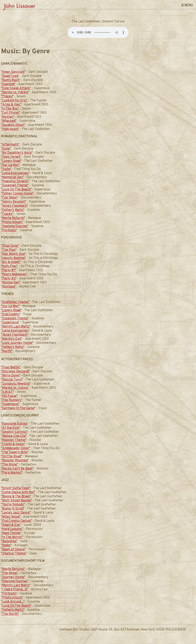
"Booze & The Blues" (16, 496)
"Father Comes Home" (17, 194)
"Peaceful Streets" (15, 181)
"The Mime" (9, 465)
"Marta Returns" (13, 218)
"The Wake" (9, 198)
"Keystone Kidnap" (14, 424)
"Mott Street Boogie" (16, 501)
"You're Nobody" (13, 505)
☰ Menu (187, 5)
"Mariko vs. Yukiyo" (15, 388)
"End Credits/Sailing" (16, 521)
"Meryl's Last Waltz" (15, 327)
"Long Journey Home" (17, 343)
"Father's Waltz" (12, 210)
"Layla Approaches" (15, 173)
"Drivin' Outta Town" (16, 488)
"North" (6, 351)
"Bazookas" (9, 541)
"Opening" (8, 84)
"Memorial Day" (12, 177)
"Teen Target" (11, 157)
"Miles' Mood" (11, 517)
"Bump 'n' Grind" (12, 509)
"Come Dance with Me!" (18, 492)
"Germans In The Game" (18, 408)
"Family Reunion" (13, 202)
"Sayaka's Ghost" (13, 125)
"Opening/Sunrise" (14, 226)
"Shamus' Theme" (14, 554)
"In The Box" (10, 109)
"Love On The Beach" (16, 190)
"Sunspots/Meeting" (16, 384)
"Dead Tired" (10, 76)
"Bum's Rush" (10, 80)
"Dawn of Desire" (13, 549)
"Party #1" (8, 270)
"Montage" (8, 287)
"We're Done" (10, 376)
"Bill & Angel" (11, 262)
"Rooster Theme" (13, 440)
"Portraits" (9, 230)
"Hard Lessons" (12, 529)
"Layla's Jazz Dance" (16, 513)
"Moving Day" (10, 283)
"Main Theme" (11, 533)
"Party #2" (9, 278)
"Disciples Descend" (15, 372)
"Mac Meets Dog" (13, 254)
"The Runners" (11, 400)
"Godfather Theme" (15, 302)
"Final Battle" (11, 367)
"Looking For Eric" (14, 101)
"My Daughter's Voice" (17, 153)
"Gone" (6, 149)
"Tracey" (7, 96)
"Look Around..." (13, 602)
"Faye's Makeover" (14, 274)
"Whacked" (8, 121)
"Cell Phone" (10, 113)
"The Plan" (9, 250)
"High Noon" (10, 129)
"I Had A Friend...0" (14, 589)
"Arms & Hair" (11, 105)
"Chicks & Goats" (13, 444)
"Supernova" (10, 323)
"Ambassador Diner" (15, 448)
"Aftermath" (10, 145)
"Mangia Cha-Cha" (14, 436)
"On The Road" (11, 456)
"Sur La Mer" (10, 165)
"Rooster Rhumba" (14, 461)
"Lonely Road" (11, 161)
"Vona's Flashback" (14, 206)
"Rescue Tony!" (12, 380)
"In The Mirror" (12, 537)
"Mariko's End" (11, 339)
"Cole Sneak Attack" (16, 88)
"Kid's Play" (9, 266)
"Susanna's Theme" (15, 185)
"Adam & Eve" (11, 525)
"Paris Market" (12, 473)
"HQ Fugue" (9, 396)
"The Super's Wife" (14, 452)
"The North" (10, 614)
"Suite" (6, 169)
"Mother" (7, 117)
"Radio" (6, 545)
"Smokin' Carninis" (14, 432)
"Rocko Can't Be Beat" (17, 469)
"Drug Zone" (10, 246)
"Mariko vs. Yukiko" (15, 92)
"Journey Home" (13, 577)
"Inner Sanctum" (13, 72)
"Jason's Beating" (13, 258)
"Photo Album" (12, 222)
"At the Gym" (10, 428)
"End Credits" (10, 314)
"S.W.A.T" (7, 392)
